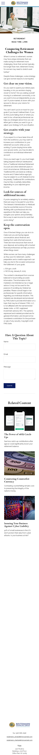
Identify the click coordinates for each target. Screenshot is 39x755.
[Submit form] (9, 385)
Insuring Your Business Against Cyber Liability (16, 525)
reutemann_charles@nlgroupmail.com (19, 740)
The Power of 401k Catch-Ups (18, 436)
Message (7, 367)
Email (6, 354)
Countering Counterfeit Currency (16, 480)
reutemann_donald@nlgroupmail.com (19, 737)
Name (6, 342)
